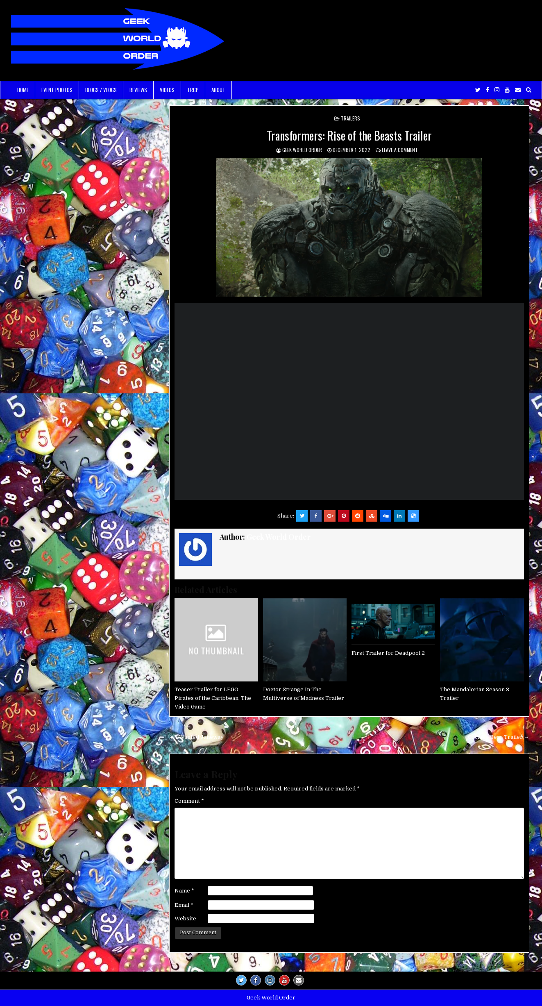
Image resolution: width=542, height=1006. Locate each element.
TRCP (193, 90)
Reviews (138, 90)
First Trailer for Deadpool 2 (388, 653)
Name (184, 891)
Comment (189, 801)
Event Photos (57, 90)
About (218, 90)
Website (185, 918)
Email (184, 905)
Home (23, 90)
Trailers (350, 118)
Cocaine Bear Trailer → (498, 737)
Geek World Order (302, 149)
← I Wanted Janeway (196, 737)
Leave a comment (400, 149)
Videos (167, 90)
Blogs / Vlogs (101, 90)
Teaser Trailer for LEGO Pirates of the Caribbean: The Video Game (213, 698)
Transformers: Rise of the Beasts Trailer (349, 135)
